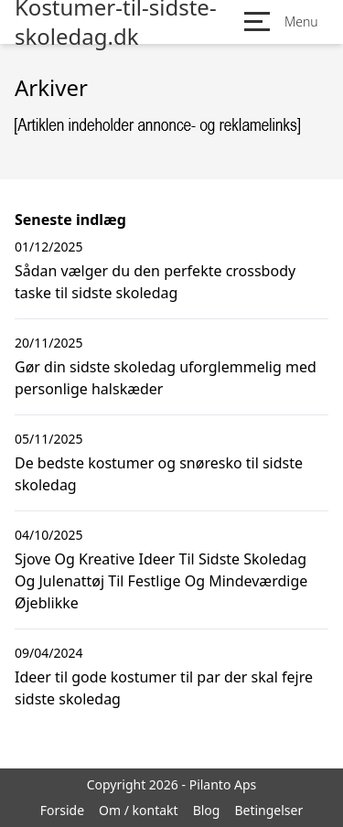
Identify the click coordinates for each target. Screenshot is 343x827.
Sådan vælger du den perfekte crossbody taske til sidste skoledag (155, 282)
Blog (206, 810)
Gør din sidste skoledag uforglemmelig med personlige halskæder (165, 378)
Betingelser (268, 810)
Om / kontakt (138, 810)
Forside (62, 810)
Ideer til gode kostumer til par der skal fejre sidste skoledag (164, 688)
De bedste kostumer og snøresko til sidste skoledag (159, 474)
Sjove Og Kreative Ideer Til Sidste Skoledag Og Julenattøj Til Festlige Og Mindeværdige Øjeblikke (161, 581)
